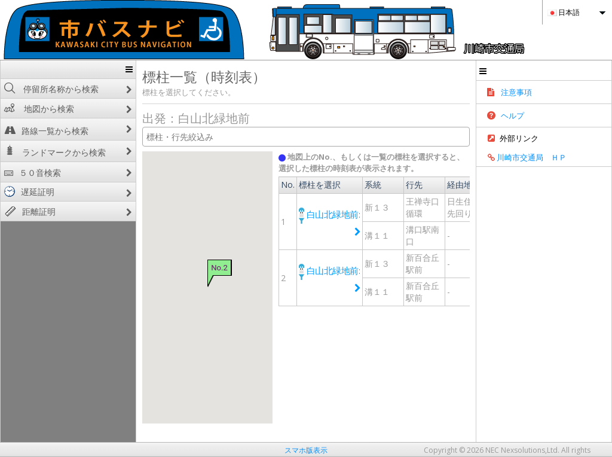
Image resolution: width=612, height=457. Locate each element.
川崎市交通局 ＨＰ (573, 162)
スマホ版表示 (306, 450)
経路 (510, 206)
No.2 (186, 267)
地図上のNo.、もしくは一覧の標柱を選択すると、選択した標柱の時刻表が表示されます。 (397, 162)
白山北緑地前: (320, 214)
